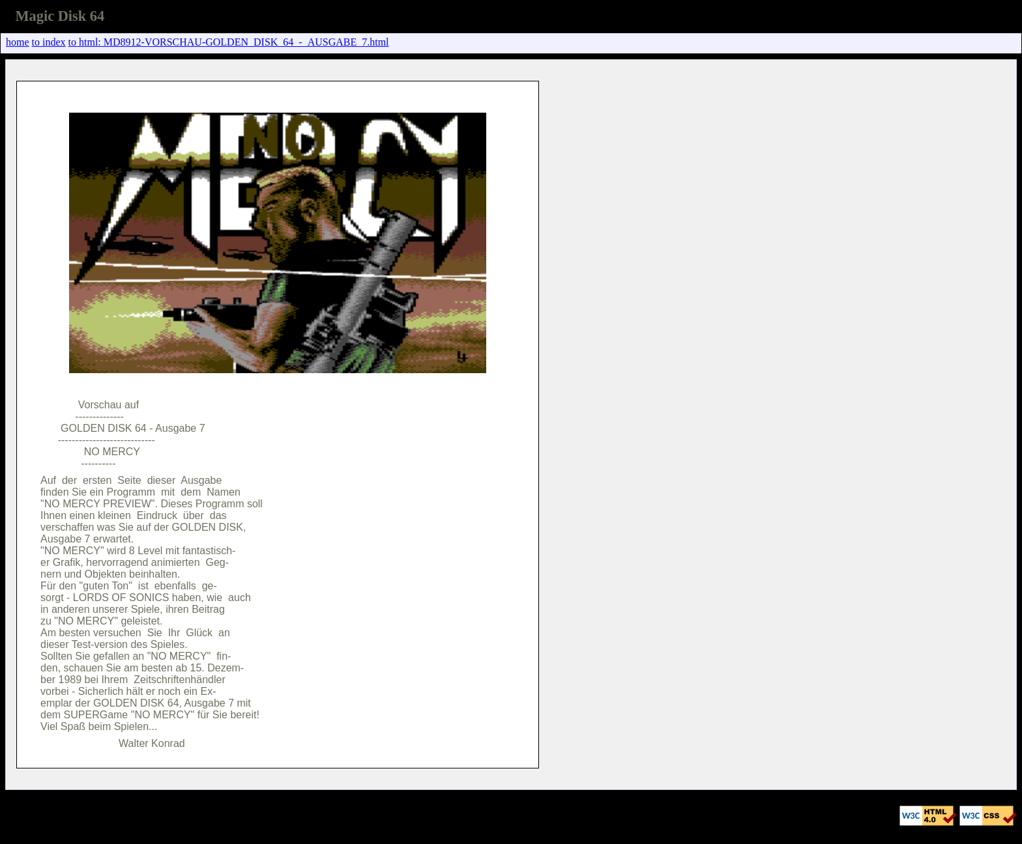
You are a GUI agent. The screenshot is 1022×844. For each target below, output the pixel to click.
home (17, 42)
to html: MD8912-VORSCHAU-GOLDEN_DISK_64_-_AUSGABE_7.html (228, 42)
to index (49, 42)
